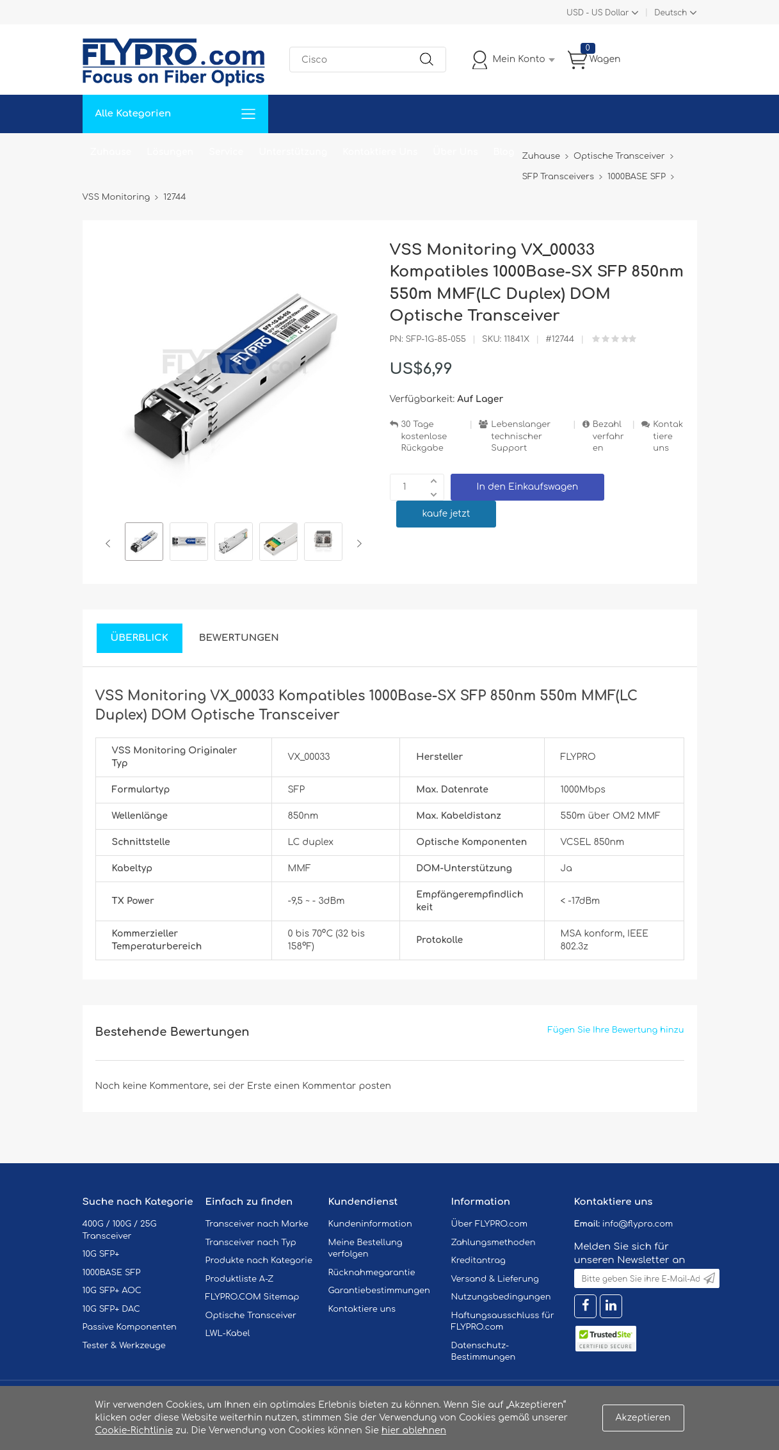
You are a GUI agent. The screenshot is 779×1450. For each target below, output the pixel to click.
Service (226, 152)
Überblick (139, 637)
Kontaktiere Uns (379, 152)
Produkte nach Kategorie (258, 1260)
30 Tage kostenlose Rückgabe (424, 436)
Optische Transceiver (251, 1315)
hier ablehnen (413, 1430)
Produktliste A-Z (239, 1279)
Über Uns (455, 152)
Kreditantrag (478, 1260)
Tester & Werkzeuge (124, 1345)
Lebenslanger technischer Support (520, 436)
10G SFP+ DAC (111, 1309)
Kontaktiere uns (668, 436)
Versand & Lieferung (495, 1279)
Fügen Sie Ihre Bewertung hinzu (616, 1030)
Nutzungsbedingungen (501, 1297)
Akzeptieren (643, 1417)
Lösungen (170, 152)
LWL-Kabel (227, 1333)
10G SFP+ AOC (112, 1290)
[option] (144, 543)
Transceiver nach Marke (257, 1224)
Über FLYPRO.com (489, 1224)
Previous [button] (110, 543)
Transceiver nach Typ (250, 1242)
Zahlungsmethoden (493, 1242)
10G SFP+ (101, 1254)
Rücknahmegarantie (371, 1272)
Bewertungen (239, 637)
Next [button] (357, 543)
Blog (504, 152)
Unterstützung (293, 152)
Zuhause (111, 152)
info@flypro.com (637, 1224)
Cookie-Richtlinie (134, 1430)
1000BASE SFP (112, 1272)
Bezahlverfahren (608, 436)
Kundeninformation (370, 1224)
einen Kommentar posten (332, 1086)
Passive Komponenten (130, 1327)
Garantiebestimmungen (379, 1290)
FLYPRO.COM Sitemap (252, 1297)
